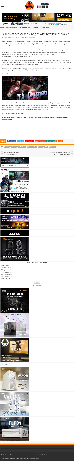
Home (2, 28)
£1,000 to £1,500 (7, 270)
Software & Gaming (11, 28)
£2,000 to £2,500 (7, 274)
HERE (22, 113)
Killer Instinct (32, 146)
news (46, 146)
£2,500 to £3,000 (7, 276)
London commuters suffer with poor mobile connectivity (60, 152)
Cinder (7, 146)
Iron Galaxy (21, 146)
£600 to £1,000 (7, 268)
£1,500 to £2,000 (7, 272)
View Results (37, 286)
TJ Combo (52, 146)
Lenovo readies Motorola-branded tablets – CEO (14, 152)
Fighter (13, 146)
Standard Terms (34, 458)
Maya (40, 146)
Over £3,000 (6, 279)
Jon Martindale (8, 37)
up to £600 (6, 265)
